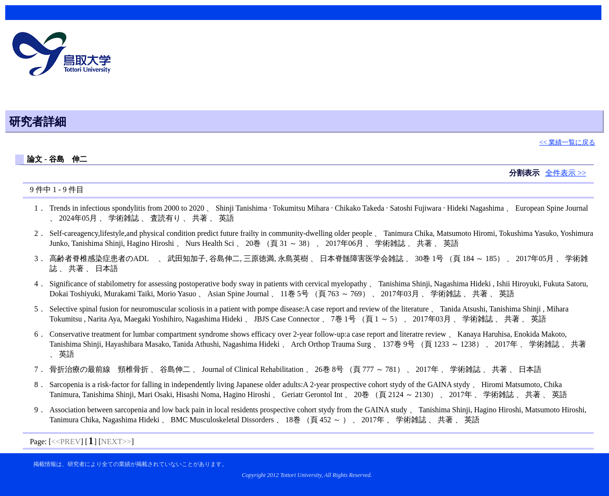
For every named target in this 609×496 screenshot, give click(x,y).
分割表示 (525, 173)
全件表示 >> (565, 173)
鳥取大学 (64, 55)
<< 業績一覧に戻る (567, 142)
